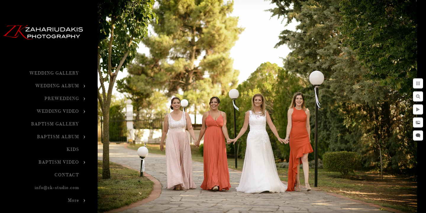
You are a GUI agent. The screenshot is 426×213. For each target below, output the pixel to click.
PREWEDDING (61, 98)
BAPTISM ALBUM (58, 137)
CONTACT (66, 175)
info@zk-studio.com (57, 188)
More (73, 200)
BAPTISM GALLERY (55, 124)
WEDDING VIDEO (58, 111)
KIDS (73, 149)
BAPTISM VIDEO (58, 162)
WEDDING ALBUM (57, 86)
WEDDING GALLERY (54, 73)
